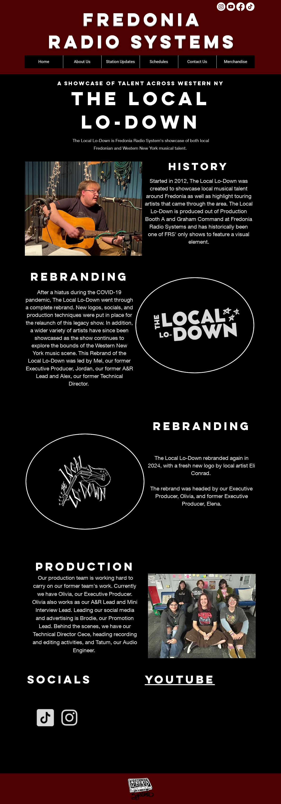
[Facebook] (240, 6)
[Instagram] (221, 6)
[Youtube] (231, 6)
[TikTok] (250, 6)
